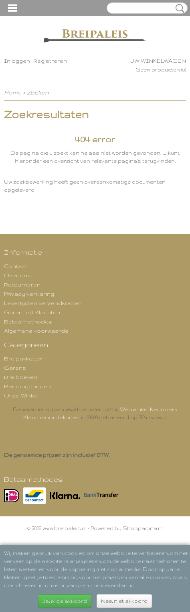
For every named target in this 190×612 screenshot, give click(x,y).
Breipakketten (24, 358)
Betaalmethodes (28, 321)
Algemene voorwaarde (36, 331)
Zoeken (178, 8)
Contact (15, 266)
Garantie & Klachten (32, 312)
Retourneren (22, 284)
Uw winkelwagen (157, 60)
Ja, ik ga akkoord (64, 601)
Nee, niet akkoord (124, 601)
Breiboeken (20, 377)
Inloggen (17, 60)
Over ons (17, 275)
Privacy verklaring (29, 294)
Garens (15, 367)
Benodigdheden (27, 386)
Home (12, 92)
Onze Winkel (21, 395)
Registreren (50, 60)
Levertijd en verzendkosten (43, 303)
